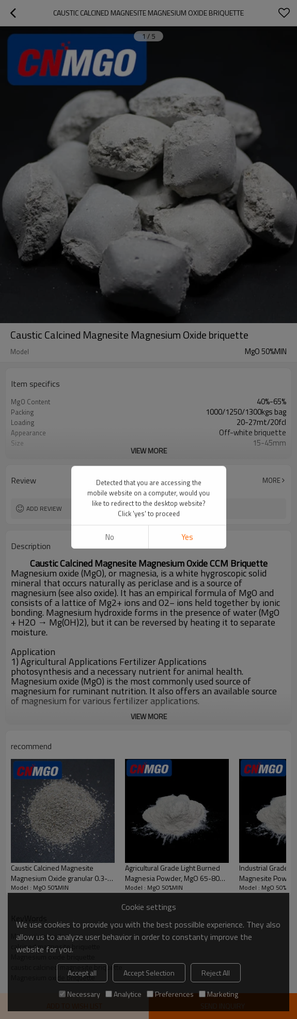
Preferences (170, 993)
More (271, 480)
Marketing (218, 993)
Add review (44, 508)
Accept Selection (149, 972)
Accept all (82, 972)
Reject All (215, 972)
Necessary (79, 993)
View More (149, 450)
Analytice (123, 993)
